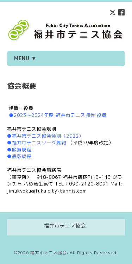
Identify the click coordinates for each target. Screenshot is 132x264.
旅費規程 (22, 149)
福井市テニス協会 (48, 253)
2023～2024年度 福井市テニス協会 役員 (60, 115)
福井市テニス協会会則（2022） (48, 136)
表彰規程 (22, 156)
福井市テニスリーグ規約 (39, 142)
